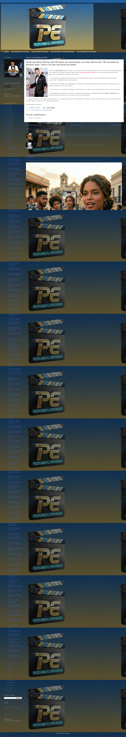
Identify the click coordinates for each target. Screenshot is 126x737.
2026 (7, 106)
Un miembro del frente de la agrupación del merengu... (14, 350)
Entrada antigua (116, 125)
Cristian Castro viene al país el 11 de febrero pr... (13, 442)
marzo (9, 680)
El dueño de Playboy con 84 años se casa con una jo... (14, 305)
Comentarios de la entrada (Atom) (43, 129)
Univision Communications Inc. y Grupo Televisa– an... (14, 432)
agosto (9, 668)
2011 (7, 141)
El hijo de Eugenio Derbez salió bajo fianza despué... (14, 635)
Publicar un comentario (34, 118)
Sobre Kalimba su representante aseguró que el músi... (14, 227)
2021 (7, 118)
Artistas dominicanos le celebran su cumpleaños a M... (14, 170)
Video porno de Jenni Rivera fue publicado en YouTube (48, 143)
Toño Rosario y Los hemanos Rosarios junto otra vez (14, 657)
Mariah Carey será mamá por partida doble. (14, 534)
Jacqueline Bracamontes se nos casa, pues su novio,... (14, 390)
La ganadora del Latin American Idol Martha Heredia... (13, 447)
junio (8, 673)
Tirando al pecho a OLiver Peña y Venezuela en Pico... (14, 560)
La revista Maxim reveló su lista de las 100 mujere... (14, 630)
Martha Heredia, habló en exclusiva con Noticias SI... (14, 243)
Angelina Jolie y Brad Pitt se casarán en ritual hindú (14, 477)
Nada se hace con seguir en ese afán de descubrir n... (14, 463)
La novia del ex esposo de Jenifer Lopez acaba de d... (14, 384)
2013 (7, 137)
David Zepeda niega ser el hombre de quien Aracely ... (14, 452)
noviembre (10, 661)
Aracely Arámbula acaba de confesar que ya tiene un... (14, 544)
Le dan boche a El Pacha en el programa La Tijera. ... (14, 513)
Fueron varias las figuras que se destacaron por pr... (14, 291)
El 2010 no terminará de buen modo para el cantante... (13, 155)
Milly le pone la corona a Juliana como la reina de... (13, 164)
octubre (9, 663)
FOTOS (6, 51)
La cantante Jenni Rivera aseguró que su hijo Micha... (14, 365)
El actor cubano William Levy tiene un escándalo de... (14, 359)
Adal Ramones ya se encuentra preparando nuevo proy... (14, 221)
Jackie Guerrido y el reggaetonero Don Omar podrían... (14, 411)
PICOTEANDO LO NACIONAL (86, 51)
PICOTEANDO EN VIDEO (40, 51)
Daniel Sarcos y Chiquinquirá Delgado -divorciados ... (14, 339)
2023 (7, 113)
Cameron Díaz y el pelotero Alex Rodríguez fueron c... (14, 379)
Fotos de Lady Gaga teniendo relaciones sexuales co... (13, 601)
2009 (7, 688)
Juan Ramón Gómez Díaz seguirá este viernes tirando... (14, 519)
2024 (7, 110)
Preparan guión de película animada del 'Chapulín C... (14, 259)
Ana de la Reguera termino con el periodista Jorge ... (14, 150)
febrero (9, 682)
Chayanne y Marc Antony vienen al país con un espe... (14, 296)
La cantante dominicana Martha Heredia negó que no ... (13, 422)
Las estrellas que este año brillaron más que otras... (14, 458)
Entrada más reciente (34, 125)
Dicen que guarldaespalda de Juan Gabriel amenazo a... (14, 189)
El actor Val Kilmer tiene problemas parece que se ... (14, 248)
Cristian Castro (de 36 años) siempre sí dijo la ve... (14, 538)
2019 (7, 122)
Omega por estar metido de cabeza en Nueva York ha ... (13, 492)
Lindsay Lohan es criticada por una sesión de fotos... (14, 200)
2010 (7, 144)
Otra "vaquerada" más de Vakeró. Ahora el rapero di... (14, 554)
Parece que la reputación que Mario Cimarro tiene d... (14, 497)
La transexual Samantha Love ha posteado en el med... (14, 651)
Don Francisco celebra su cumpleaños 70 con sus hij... (14, 237)
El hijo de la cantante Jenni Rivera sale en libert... (14, 369)
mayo (9, 675)
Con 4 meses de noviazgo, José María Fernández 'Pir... (14, 621)
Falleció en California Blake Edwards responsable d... (13, 524)
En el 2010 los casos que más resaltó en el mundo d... (14, 269)
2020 (7, 120)
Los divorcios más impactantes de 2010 (13, 300)
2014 (7, 134)
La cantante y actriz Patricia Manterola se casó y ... (13, 626)
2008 (7, 690)
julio (8, 670)
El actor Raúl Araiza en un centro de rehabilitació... (14, 179)
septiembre (10, 666)
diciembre (10, 146)
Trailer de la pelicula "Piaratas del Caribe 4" (14, 611)
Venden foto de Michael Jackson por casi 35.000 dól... (14, 606)
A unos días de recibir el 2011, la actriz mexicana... (13, 175)
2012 (7, 139)
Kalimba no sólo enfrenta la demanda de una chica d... (14, 232)
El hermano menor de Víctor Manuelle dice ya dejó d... (14, 646)
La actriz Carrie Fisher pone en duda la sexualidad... (13, 581)
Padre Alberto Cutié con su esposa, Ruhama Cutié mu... (14, 195)
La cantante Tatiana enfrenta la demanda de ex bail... (14, 503)
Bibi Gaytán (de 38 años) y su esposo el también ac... (14, 508)
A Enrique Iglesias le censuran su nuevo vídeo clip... (13, 314)
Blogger (68, 733)
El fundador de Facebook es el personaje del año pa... (14, 565)
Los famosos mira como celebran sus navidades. (14, 309)
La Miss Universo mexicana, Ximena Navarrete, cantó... (13, 345)
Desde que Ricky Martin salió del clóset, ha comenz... (13, 395)
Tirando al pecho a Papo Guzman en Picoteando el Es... (14, 596)
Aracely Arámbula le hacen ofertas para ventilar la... (14, 354)
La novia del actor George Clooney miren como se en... (14, 253)
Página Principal (76, 125)
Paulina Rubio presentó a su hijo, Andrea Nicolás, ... (14, 334)
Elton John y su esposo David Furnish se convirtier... (13, 264)
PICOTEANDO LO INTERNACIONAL (62, 51)
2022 (7, 115)
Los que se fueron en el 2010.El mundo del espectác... (13, 280)
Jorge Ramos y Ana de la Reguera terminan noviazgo (14, 416)
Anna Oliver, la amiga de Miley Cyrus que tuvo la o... (14, 529)
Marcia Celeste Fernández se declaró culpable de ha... (14, 275)
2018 (7, 125)
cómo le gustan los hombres (88, 72)
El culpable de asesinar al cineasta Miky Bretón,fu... (14, 205)
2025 (7, 108)
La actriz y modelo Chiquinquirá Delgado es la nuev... (14, 216)
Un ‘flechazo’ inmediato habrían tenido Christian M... (14, 211)
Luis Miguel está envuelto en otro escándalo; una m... (14, 184)
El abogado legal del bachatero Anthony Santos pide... (13, 487)
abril (8, 678)
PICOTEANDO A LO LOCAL (20, 51)
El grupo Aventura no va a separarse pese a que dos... (14, 401)
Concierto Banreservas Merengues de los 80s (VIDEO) (14, 329)
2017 (7, 127)
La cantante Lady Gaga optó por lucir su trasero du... (14, 374)
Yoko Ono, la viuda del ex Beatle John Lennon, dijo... (14, 285)
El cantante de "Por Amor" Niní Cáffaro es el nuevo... (14, 324)
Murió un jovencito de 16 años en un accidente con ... (13, 472)
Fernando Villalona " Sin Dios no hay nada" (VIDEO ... (13, 406)
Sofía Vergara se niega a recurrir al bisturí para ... (14, 159)
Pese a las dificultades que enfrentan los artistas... (14, 319)
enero (9, 685)
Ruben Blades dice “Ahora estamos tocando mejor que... (14, 586)
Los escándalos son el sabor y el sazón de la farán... (13, 570)
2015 (7, 132)
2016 (7, 129)
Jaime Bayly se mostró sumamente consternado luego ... (13, 641)
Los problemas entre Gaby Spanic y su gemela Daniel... (14, 549)
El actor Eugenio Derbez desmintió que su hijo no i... (14, 615)
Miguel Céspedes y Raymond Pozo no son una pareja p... (14, 576)
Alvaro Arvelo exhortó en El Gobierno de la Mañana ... (14, 427)
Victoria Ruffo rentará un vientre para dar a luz (13, 482)
